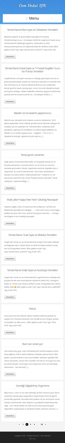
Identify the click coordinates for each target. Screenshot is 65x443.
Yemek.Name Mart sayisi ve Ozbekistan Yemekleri (32, 30)
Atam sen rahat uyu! (32, 344)
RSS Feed (32, 439)
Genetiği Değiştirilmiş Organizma (32, 385)
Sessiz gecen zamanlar (32, 155)
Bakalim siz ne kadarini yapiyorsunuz (32, 113)
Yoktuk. (32, 308)
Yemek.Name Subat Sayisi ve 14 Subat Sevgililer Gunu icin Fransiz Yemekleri (32, 69)
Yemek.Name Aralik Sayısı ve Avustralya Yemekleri (32, 270)
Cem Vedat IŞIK (32, 5)
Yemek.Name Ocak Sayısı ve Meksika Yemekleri (32, 235)
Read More (10, 56)
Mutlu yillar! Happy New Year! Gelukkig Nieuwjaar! (32, 199)
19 (42, 424)
